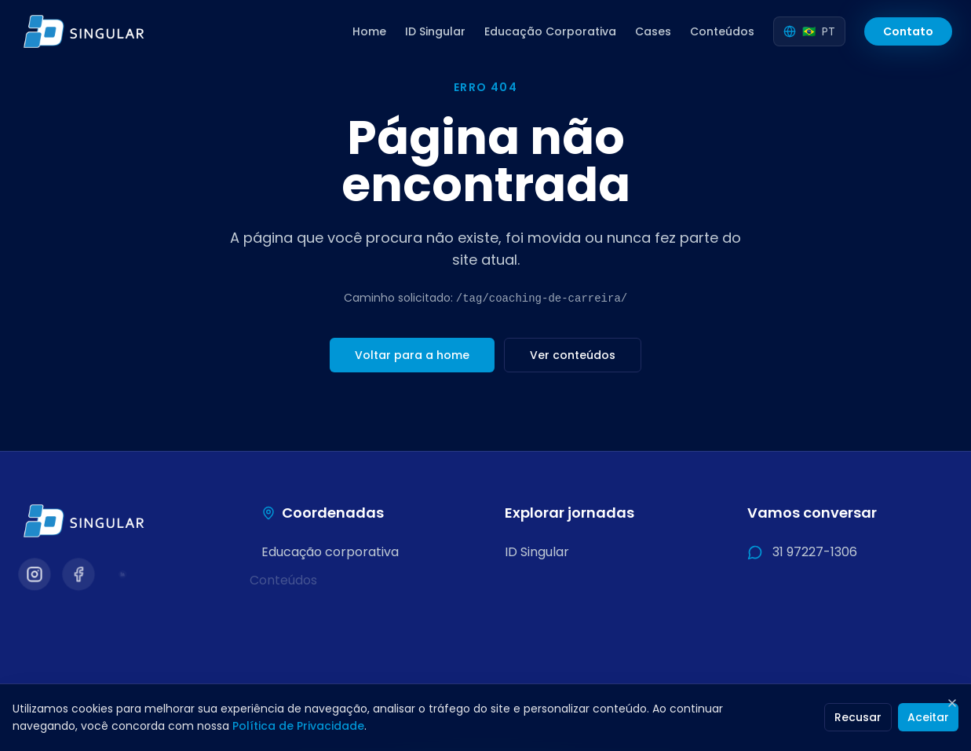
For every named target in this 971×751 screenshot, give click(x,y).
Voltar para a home (412, 355)
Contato (908, 31)
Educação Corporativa (550, 31)
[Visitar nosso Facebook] (78, 573)
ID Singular (435, 31)
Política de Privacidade (298, 726)
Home (369, 31)
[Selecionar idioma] (809, 31)
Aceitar (928, 717)
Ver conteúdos (572, 355)
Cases (653, 31)
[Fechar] (952, 703)
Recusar (858, 717)
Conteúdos (722, 31)
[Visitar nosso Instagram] (34, 574)
